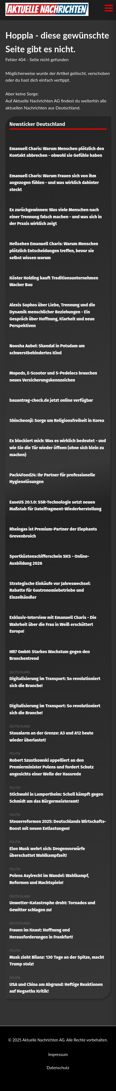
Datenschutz (58, 1067)
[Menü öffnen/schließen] (109, 8)
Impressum (58, 1054)
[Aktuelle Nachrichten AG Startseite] (46, 14)
